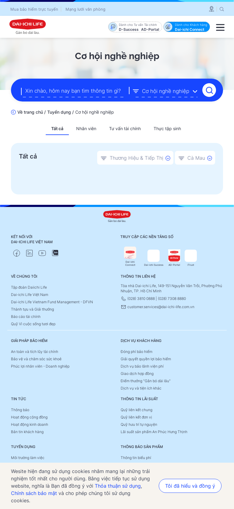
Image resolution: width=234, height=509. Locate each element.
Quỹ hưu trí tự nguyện (139, 424)
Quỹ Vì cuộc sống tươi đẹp (33, 324)
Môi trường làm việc (27, 457)
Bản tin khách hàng (27, 431)
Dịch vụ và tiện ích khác (141, 388)
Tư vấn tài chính (125, 128)
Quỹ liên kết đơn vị (136, 417)
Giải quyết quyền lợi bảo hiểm (146, 359)
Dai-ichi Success (153, 258)
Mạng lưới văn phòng (85, 9)
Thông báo (20, 410)
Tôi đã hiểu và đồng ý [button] (190, 486)
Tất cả (57, 128)
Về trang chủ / (31, 112)
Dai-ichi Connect (130, 256)
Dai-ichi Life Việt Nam (29, 294)
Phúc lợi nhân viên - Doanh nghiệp (40, 366)
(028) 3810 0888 (138, 298)
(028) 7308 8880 (172, 298)
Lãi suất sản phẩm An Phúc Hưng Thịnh (154, 431)
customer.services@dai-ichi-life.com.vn (157, 306)
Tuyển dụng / (60, 112)
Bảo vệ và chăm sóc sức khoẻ (36, 359)
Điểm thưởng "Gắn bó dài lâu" (146, 381)
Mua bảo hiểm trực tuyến (34, 9)
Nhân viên (86, 128)
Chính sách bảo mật (34, 493)
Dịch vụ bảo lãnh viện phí (142, 366)
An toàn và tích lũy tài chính (34, 351)
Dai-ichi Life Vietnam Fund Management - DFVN (52, 302)
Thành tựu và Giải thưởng (32, 309)
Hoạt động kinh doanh (29, 424)
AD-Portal (174, 258)
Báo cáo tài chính (26, 316)
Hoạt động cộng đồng (29, 417)
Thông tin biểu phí (136, 457)
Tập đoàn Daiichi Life (29, 287)
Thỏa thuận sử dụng (118, 486)
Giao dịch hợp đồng (137, 373)
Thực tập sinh (167, 128)
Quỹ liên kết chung (136, 410)
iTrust (191, 258)
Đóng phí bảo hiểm (136, 351)
